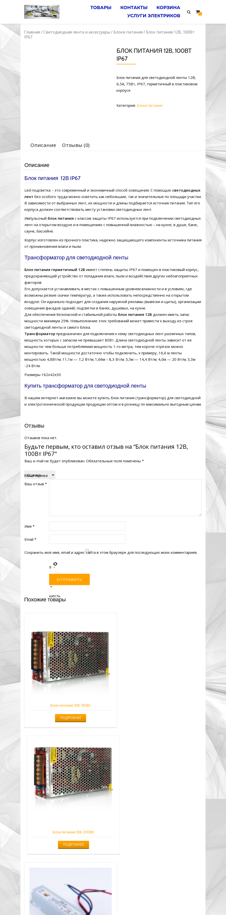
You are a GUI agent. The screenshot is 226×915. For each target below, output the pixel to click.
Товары (98, 7)
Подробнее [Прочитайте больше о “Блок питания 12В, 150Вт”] (66, 710)
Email (30, 539)
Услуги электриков (153, 14)
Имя (29, 526)
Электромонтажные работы (148, 901)
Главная (32, 32)
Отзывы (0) (76, 145)
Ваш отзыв (35, 483)
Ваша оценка (36, 475)
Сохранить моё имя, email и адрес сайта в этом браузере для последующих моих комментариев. (110, 552)
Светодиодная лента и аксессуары (76, 32)
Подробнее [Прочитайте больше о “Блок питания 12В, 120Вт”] (158, 829)
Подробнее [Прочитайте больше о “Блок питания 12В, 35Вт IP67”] (66, 832)
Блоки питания (128, 32)
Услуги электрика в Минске (76, 901)
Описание (43, 145)
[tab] (43, 145)
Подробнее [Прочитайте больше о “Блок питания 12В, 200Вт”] (158, 713)
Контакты (132, 7)
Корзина (168, 7)
